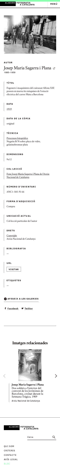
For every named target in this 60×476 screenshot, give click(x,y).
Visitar (14, 269)
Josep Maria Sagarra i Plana (30, 68)
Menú (53, 3)
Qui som (9, 446)
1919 (9, 109)
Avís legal (11, 459)
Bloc (7, 463)
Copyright (12, 236)
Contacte (10, 454)
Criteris (9, 450)
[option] (30, 375)
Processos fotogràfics (17, 138)
